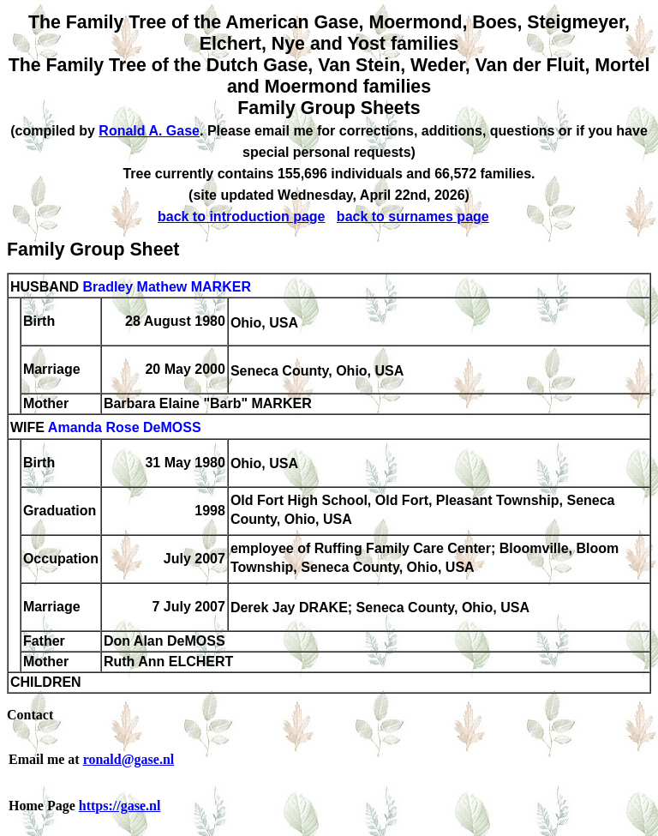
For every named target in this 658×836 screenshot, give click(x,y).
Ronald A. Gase (149, 130)
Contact (30, 714)
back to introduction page (242, 216)
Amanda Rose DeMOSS (124, 428)
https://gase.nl (120, 805)
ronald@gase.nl (129, 759)
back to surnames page (413, 216)
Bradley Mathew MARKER (166, 287)
